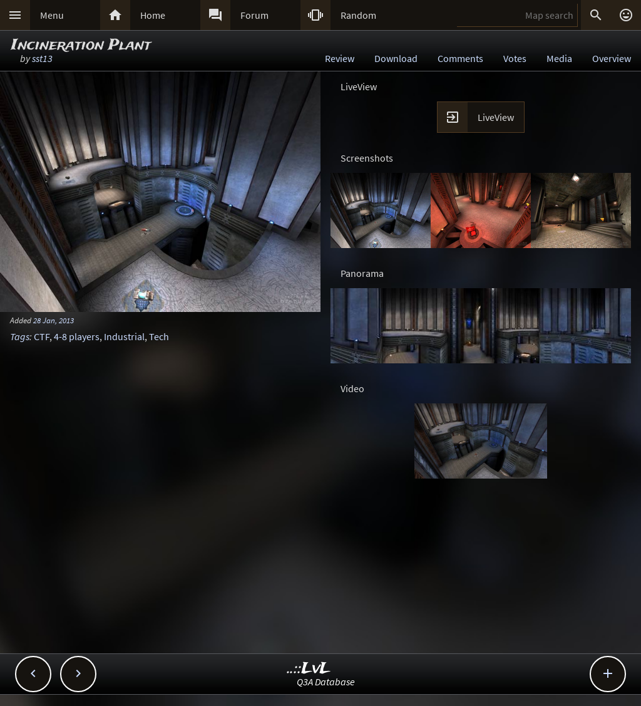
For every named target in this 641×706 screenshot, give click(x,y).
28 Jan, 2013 (53, 320)
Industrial (124, 336)
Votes (514, 58)
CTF (41, 336)
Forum (254, 15)
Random (358, 15)
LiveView (496, 117)
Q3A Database (326, 681)
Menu (52, 15)
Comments (460, 58)
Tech (159, 336)
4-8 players (77, 336)
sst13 (42, 58)
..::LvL (309, 669)
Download (396, 58)
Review (339, 58)
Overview (611, 58)
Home (152, 15)
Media (559, 58)
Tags (19, 336)
